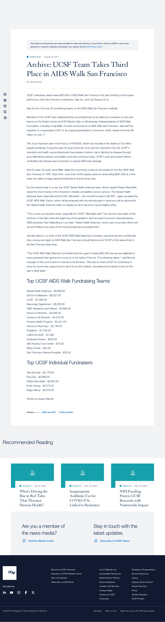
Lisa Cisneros (36, 82)
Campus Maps (105, 590)
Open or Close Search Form (157, 12)
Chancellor (104, 598)
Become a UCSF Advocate (63, 569)
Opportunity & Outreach (142, 582)
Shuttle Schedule (139, 594)
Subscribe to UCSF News (114, 540)
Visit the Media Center (41, 540)
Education (124, 11)
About (75, 11)
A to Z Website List (107, 569)
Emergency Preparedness (143, 569)
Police (134, 590)
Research (107, 11)
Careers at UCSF (107, 594)
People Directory (139, 586)
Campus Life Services (109, 586)
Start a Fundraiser (59, 578)
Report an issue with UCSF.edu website (137, 611)
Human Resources (140, 573)
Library (135, 578)
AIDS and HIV (49, 412)
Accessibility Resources (110, 573)
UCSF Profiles (138, 598)
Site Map (97, 611)
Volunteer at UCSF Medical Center (66, 573)
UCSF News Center (94, 47)
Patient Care (90, 11)
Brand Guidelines (107, 582)
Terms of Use (110, 611)
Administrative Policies (109, 578)
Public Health (66, 412)
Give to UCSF (152, 3)
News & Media (142, 11)
